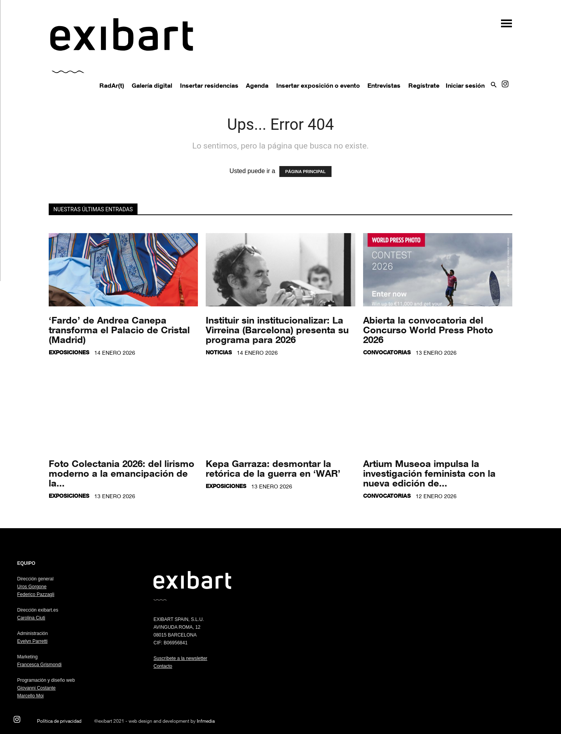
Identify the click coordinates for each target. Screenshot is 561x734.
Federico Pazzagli (35, 594)
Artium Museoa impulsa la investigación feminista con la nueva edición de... (429, 473)
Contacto (162, 666)
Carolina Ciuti (31, 618)
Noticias (219, 352)
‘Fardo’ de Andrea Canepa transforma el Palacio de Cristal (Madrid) (119, 329)
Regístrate (423, 85)
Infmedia (206, 721)
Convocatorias (387, 352)
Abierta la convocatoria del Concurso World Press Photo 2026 (428, 329)
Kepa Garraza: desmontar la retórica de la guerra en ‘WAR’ (273, 468)
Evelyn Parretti (32, 641)
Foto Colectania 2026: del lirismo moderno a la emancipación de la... (121, 473)
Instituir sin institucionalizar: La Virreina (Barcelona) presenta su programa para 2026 (277, 329)
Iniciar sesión (465, 85)
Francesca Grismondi (39, 664)
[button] (502, 20)
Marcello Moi (30, 696)
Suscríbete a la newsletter (180, 658)
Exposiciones (69, 352)
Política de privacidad (59, 721)
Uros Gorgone (31, 586)
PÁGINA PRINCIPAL (305, 171)
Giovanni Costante (36, 688)
